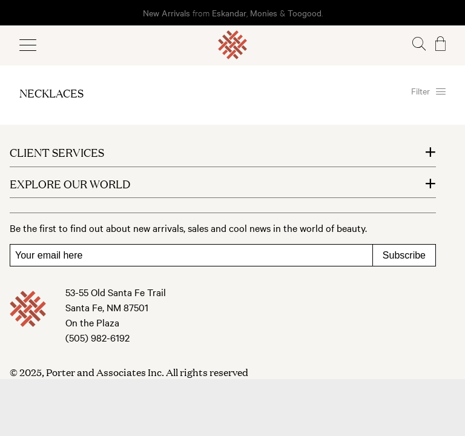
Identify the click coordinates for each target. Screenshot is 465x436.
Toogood (305, 13)
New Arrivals (166, 13)
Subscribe (404, 255)
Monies (263, 13)
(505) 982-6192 (97, 337)
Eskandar (229, 13)
